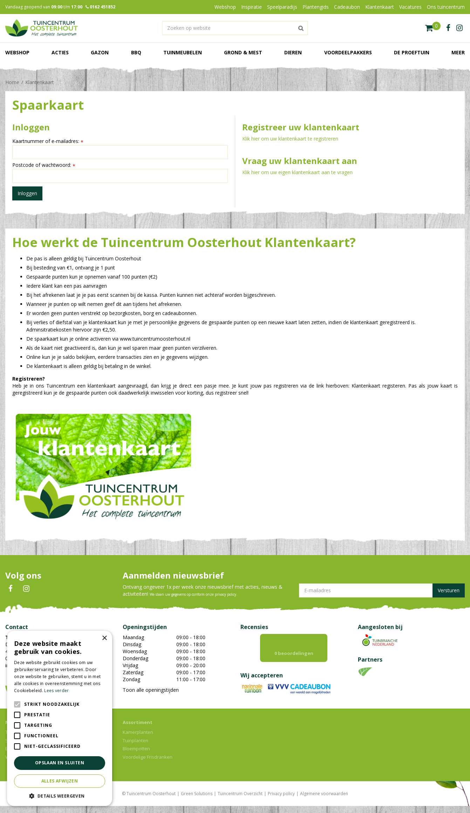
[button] (59, 795)
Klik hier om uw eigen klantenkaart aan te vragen (297, 172)
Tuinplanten (135, 747)
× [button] (104, 638)
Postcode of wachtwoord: (43, 165)
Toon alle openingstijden (151, 689)
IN (26, 588)
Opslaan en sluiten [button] (59, 763)
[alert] (59, 718)
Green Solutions (196, 801)
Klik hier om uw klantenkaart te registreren (290, 138)
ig (459, 28)
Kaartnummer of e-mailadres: (47, 141)
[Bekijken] (433, 28)
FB (10, 588)
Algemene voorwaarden (324, 801)
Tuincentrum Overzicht (240, 801)
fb (448, 28)
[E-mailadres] (382, 590)
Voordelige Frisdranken (147, 764)
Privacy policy (281, 801)
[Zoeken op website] (235, 28)
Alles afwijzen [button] (59, 781)
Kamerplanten (138, 739)
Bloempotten (136, 755)
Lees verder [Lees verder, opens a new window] (56, 691)
